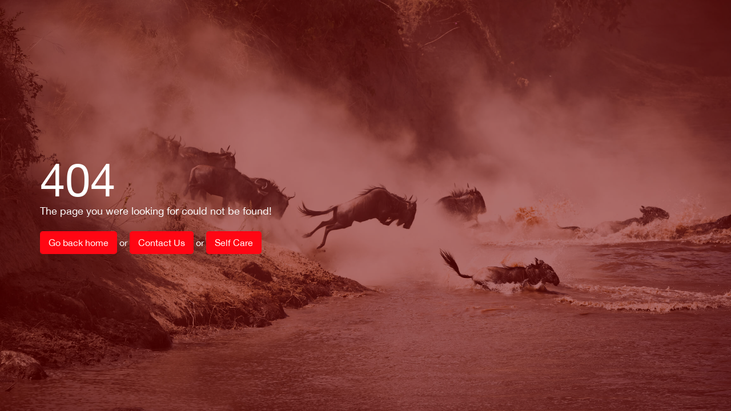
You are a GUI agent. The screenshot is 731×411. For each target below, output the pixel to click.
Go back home (79, 242)
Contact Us (161, 242)
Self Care (234, 242)
